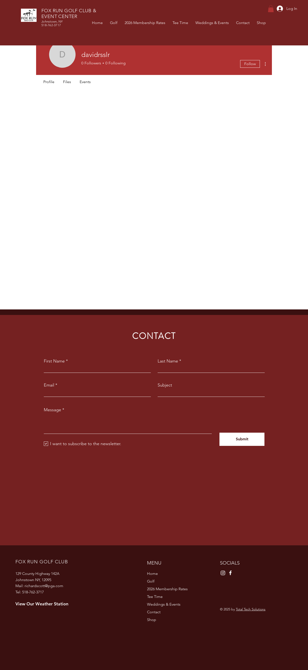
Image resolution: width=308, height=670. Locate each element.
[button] (271, 8)
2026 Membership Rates (167, 589)
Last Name (168, 361)
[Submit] (241, 439)
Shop (151, 619)
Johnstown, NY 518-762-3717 (52, 23)
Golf (150, 581)
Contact (153, 612)
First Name (54, 361)
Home (152, 573)
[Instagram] (223, 573)
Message (52, 410)
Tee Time (155, 596)
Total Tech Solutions (250, 609)
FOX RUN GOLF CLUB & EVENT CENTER (68, 13)
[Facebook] (230, 573)
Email (49, 385)
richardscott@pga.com (44, 586)
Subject (165, 385)
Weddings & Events (163, 604)
